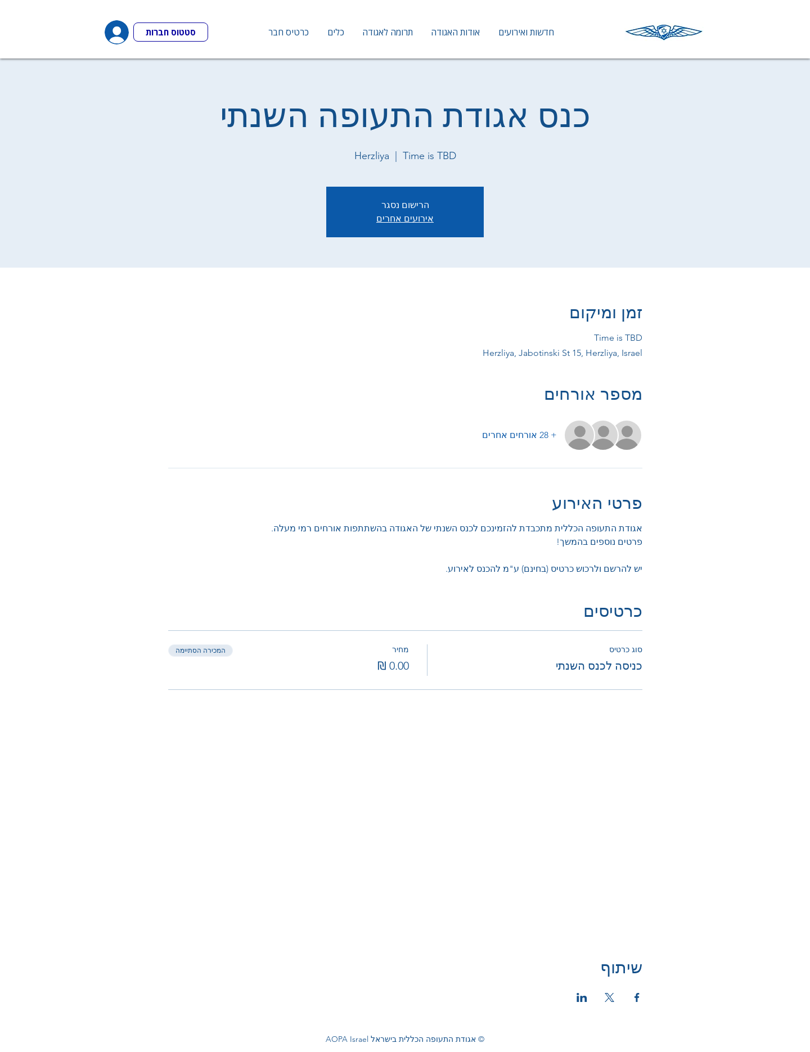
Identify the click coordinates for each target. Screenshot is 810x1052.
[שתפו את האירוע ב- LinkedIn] (582, 997)
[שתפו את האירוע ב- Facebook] (637, 997)
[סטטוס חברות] (170, 32)
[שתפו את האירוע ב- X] (609, 997)
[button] (335, 32)
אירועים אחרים (405, 218)
